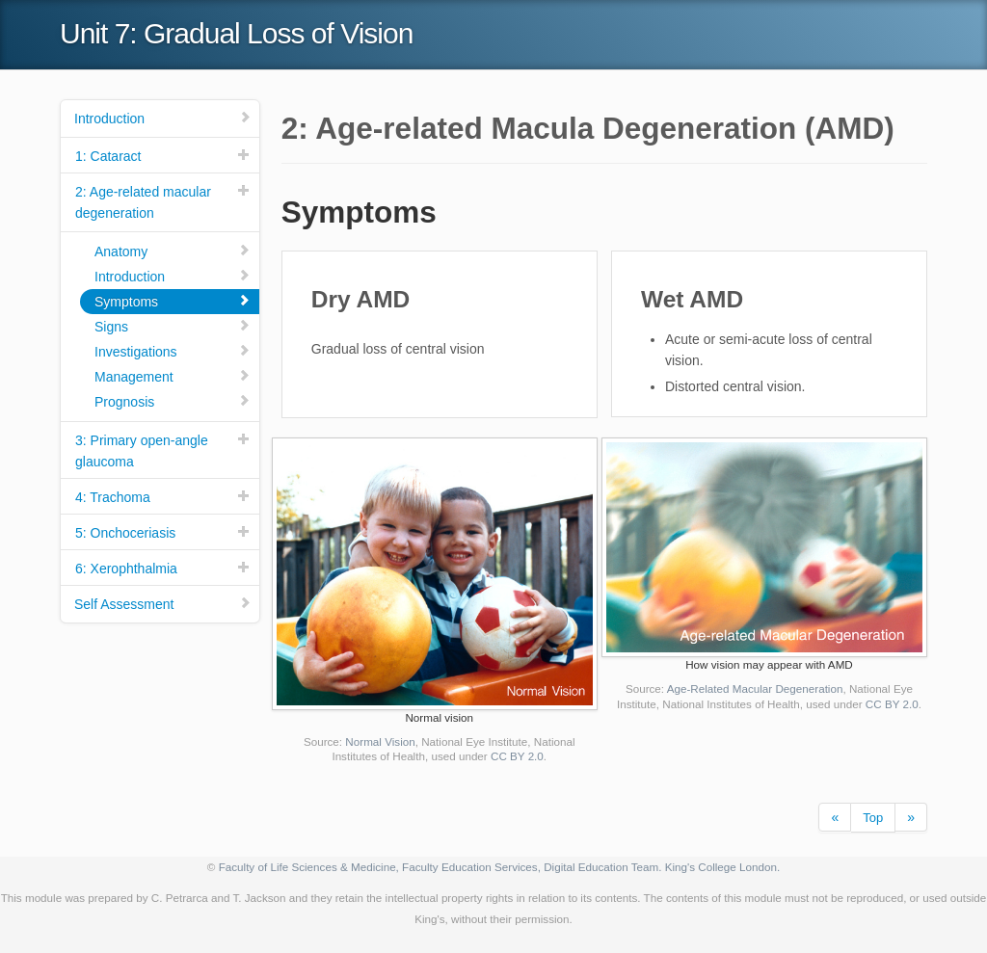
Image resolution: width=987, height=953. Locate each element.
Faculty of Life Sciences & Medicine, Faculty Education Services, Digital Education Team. (440, 866)
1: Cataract (163, 155)
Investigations (172, 351)
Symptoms (172, 301)
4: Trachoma (163, 497)
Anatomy (172, 251)
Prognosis (172, 401)
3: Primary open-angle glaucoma (163, 450)
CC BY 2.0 (517, 756)
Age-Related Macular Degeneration (755, 688)
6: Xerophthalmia (163, 568)
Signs (172, 326)
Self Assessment (163, 604)
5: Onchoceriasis (163, 532)
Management (172, 376)
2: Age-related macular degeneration (163, 202)
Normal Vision (379, 741)
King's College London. (723, 866)
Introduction (163, 118)
